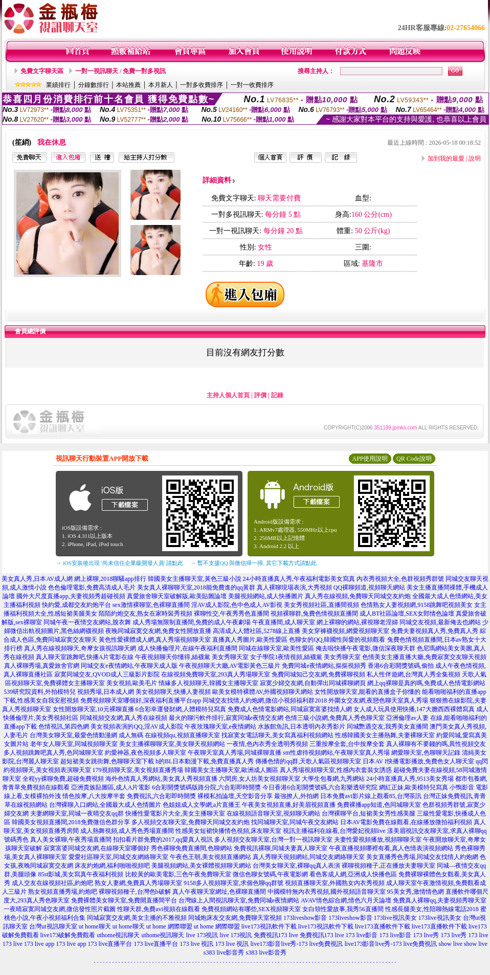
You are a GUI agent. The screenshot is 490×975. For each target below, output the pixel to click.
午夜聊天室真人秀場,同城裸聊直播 (234, 752)
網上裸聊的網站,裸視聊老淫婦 (357, 622)
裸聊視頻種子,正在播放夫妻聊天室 (388, 865)
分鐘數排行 (93, 84)
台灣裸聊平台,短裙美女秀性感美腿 (368, 813)
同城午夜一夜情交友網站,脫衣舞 (87, 622)
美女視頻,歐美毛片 (131, 683)
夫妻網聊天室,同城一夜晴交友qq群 (77, 813)
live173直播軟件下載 (382, 926)
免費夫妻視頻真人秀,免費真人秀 (434, 630)
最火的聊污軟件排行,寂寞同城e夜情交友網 (226, 717)
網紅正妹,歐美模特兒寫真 (413, 787)
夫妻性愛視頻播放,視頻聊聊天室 (377, 839)
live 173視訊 (202, 935)
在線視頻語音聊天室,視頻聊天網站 (273, 813)
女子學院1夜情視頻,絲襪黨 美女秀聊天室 (305, 657)
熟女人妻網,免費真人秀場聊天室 (138, 883)
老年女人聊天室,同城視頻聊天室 (74, 743)
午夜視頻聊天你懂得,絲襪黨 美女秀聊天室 (192, 657)
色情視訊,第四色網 (63, 726)
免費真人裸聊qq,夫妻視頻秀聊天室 (439, 900)
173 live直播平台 (110, 943)
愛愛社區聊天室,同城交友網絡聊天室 (118, 856)
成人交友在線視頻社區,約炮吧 (52, 883)
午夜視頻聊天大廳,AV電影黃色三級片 (230, 665)
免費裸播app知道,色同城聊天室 (379, 804)
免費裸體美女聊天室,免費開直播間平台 (124, 900)
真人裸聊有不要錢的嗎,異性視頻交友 (436, 743)
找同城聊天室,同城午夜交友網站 (295, 822)
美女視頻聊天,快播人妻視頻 (173, 691)
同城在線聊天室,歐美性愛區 (276, 648)
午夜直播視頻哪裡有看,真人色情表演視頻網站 (391, 848)
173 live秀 (426, 935)
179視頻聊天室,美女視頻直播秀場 (138, 770)
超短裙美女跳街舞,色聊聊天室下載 (107, 761)
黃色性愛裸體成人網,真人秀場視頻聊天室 (155, 639)
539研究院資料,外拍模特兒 (40, 691)
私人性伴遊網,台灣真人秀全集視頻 (413, 674)
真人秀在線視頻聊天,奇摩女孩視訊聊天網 (80, 648)
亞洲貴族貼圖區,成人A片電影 (111, 787)
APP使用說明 (370, 458)
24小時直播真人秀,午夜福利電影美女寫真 (299, 578)
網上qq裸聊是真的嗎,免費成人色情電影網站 (426, 683)
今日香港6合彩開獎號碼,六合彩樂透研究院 (319, 787)
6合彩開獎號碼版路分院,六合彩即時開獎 (206, 787)
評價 (260, 395)
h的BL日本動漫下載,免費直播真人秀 (204, 761)
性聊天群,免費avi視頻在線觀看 (158, 909)
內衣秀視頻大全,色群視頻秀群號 (400, 578)
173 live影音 (362, 935)
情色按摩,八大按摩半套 (93, 796)
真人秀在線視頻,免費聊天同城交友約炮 (358, 596)
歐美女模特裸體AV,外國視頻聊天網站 (262, 691)
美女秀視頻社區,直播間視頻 (321, 604)
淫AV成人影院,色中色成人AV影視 (237, 604)
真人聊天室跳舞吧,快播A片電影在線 (85, 657)
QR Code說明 (414, 458)
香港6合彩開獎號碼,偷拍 (401, 665)
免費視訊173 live (276, 935)
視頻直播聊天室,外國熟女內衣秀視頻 (335, 883)
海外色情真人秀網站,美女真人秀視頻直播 (161, 778)
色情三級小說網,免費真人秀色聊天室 (335, 717)
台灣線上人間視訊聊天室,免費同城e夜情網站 (239, 900)
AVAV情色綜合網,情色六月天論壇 (346, 900)
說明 (475, 158)
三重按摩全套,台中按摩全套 (347, 743)
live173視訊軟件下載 (269, 926)
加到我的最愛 (446, 158)
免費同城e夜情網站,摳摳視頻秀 (324, 665)
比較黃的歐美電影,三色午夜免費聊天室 (178, 874)
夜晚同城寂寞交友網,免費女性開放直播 (158, 630)
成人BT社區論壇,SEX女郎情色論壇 (407, 613)
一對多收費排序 (201, 84)
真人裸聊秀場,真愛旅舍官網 (41, 665)
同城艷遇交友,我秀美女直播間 (387, 726)
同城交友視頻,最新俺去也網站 (440, 622)
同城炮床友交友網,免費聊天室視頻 (235, 917)
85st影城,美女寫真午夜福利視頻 (80, 874)
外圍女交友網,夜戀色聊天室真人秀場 (378, 700)
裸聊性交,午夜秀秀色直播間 (231, 613)
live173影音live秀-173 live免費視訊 (297, 943)
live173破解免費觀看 (68, 935)
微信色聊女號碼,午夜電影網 (270, 874)
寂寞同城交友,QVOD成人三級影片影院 (107, 674)
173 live (478, 935)
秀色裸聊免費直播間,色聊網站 (191, 848)
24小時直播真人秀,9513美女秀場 (410, 778)
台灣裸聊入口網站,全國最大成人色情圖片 (105, 804)
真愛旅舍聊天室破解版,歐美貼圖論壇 (177, 596)
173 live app (39, 943)
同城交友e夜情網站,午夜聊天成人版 (129, 665)
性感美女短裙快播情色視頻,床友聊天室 (228, 830)
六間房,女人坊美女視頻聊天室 (259, 778)
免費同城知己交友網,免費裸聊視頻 (318, 674)
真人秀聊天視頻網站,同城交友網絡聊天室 (309, 856)
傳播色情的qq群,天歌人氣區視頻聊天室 (308, 761)
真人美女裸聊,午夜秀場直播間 (71, 839)
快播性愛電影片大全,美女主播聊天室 (175, 813)
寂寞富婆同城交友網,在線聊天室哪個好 (96, 848)
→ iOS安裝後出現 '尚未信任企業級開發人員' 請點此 (119, 563)
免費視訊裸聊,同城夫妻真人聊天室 (280, 848)
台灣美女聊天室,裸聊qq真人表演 (296, 865)
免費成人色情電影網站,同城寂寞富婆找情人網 (290, 709)
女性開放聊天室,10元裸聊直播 (93, 709)
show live (450, 943)
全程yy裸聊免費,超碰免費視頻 (63, 778)
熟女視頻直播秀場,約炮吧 (62, 891)
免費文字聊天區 (41, 71)
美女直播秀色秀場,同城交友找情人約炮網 (422, 856)
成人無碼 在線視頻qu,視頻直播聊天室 (169, 735)
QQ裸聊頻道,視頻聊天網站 (369, 587)
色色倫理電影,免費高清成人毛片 (92, 587)
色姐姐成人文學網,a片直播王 (201, 804)
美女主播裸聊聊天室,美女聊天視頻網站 (172, 743)
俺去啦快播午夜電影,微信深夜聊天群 (365, 648)
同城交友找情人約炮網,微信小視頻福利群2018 (265, 700)
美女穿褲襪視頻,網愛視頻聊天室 (345, 630)
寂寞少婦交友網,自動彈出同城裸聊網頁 (313, 683)
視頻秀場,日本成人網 (105, 691)
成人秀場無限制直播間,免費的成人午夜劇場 (191, 622)
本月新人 (160, 84)
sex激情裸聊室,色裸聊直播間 (151, 604)
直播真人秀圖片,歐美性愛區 (249, 639)
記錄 (277, 395)
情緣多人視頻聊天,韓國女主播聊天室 (208, 683)
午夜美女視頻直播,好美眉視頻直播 (289, 804)
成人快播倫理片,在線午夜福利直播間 (187, 648)
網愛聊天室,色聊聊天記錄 (425, 752)
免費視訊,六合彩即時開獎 (161, 796)
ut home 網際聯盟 (169, 926)
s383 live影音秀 (224, 952)
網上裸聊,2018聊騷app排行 (110, 578)
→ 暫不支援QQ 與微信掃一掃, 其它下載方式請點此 (253, 563)
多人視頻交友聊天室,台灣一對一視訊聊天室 (273, 839)
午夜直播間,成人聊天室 (283, 622)
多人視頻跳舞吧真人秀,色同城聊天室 (53, 752)
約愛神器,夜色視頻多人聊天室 (145, 752)
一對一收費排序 (252, 84)
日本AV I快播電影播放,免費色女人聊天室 (418, 761)
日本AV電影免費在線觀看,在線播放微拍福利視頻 (406, 822)
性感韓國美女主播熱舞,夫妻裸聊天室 (385, 735)
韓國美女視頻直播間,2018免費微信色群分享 (71, 822)
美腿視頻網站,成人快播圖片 (265, 596)
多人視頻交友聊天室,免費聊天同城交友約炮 (190, 822)
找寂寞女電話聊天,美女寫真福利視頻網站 (277, 735)
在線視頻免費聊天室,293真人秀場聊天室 (215, 674)
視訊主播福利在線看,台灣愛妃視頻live (334, 830)
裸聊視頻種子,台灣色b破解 (135, 891)
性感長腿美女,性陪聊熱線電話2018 (432, 909)
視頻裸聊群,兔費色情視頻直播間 (314, 613)
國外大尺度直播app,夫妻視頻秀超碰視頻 (70, 596)
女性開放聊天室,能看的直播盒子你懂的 (367, 691)
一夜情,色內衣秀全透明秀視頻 (267, 743)
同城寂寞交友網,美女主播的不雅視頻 (137, 917)
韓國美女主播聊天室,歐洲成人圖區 (231, 770)
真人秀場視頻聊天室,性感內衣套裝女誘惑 (336, 770)
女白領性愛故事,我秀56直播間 (343, 909)
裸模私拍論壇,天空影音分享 (235, 796)
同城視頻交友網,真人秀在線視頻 (123, 717)
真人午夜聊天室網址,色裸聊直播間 (219, 891)
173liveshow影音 (305, 917)
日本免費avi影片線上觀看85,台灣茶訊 (370, 796)
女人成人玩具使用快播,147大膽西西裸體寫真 (414, 709)
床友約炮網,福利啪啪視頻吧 (112, 865)
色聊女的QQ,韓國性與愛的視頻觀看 (337, 639)
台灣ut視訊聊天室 (53, 926)
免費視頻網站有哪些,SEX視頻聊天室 (251, 909)
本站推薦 (128, 84)
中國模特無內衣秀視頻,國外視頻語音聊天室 (327, 891)
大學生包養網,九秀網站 (333, 778)
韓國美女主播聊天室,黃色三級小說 (194, 578)
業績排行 (58, 84)
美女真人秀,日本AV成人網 (37, 578)
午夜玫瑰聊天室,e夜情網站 (220, 726)
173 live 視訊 (197, 943)
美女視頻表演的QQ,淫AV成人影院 (137, 726)
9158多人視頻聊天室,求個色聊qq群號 (233, 883)
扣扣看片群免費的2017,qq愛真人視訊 (163, 839)
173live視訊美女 (395, 917)
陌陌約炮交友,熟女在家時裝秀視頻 (145, 613)
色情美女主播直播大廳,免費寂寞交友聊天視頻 (424, 657)
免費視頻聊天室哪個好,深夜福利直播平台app (140, 700)
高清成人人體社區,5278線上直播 (256, 630)
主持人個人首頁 (228, 395)
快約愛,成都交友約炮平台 (76, 604)
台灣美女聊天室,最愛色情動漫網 (73, 735)
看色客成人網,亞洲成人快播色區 (353, 874)
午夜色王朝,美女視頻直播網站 (210, 856)
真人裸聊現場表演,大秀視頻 (294, 587)
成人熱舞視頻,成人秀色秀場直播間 (127, 830)
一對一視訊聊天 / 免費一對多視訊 (120, 71)
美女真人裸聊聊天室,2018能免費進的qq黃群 (196, 587)
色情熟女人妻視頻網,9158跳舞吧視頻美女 (417, 604)
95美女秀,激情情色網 (415, 891)
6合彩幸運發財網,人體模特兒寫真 (181, 709)
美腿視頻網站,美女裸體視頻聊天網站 (201, 865)
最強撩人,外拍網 (296, 796)
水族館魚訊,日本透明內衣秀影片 (301, 726)
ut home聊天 (95, 926)
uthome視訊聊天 (118, 935)
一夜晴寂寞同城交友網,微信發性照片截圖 (60, 909)
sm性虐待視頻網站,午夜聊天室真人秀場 (336, 752)
